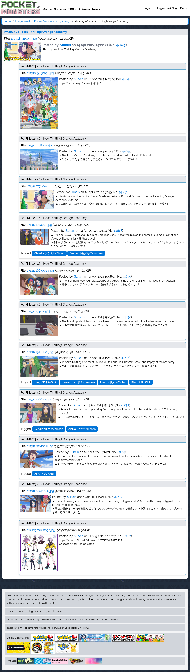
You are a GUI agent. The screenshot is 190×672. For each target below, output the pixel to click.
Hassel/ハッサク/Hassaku (78, 382)
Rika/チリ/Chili (141, 382)
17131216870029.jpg (40, 270)
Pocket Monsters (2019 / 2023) (52, 21)
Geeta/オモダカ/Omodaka (86, 253)
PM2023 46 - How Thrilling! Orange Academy (35, 32)
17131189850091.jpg (40, 73)
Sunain (65, 45)
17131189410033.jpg (24, 38)
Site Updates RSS (90, 619)
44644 (126, 79)
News (96, 9)
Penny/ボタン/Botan (113, 382)
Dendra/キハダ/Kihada (48, 428)
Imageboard (22, 21)
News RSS (72, 619)
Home (7, 21)
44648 (118, 230)
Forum (56, 627)
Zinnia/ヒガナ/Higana (82, 428)
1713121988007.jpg (39, 399)
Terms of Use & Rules (52, 619)
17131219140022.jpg (40, 352)
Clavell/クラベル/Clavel (49, 253)
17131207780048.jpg (40, 186)
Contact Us (31, 619)
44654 (118, 497)
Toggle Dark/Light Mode (172, 8)
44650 (126, 317)
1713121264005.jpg (39, 225)
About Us (17, 619)
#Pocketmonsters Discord (35, 627)
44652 (125, 405)
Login (147, 8)
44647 (123, 192)
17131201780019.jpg (40, 145)
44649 (127, 276)
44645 (126, 151)
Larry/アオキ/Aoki (45, 382)
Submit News (110, 619)
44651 (125, 358)
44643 (121, 45)
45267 (127, 536)
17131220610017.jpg (40, 446)
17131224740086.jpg (40, 491)
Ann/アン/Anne (44, 473)
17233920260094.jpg (41, 530)
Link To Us (83, 627)
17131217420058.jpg (40, 311)
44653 (121, 452)
